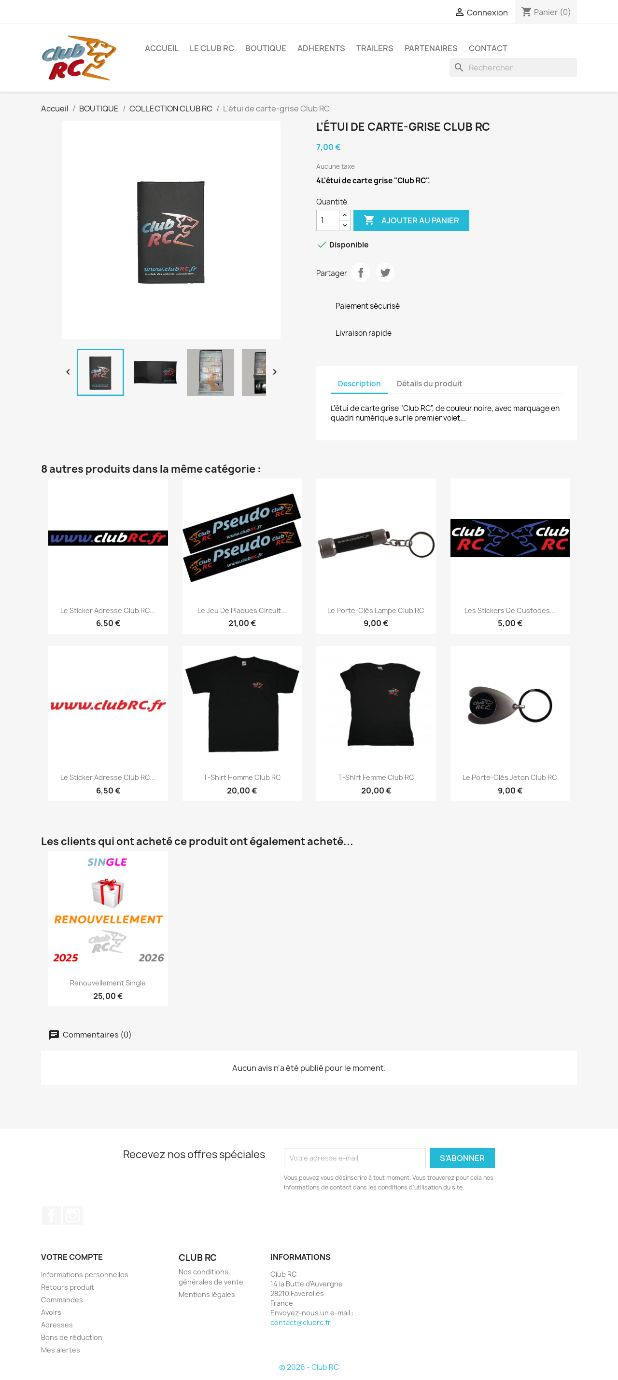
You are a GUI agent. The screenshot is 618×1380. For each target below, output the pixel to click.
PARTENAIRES (431, 48)
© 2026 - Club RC (309, 1367)
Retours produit (67, 1287)
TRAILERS (374, 48)
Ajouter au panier (411, 220)
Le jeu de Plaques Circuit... (242, 610)
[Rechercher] (513, 67)
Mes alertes (60, 1349)
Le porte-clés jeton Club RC (510, 777)
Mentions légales (207, 1294)
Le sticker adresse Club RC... (107, 610)
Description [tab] (359, 384)
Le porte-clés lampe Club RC (375, 610)
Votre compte (72, 1257)
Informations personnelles (84, 1274)
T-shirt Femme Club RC (376, 777)
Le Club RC (212, 48)
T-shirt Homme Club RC (242, 777)
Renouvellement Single (108, 982)
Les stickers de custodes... (510, 610)
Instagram (73, 1215)
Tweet (385, 272)
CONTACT (488, 48)
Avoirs (51, 1312)
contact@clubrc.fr (300, 1322)
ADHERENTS (321, 48)
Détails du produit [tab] (430, 384)
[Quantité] (327, 220)
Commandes (62, 1299)
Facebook (51, 1215)
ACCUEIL (162, 48)
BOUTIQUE (265, 48)
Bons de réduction (71, 1337)
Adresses (57, 1324)
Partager (360, 272)
